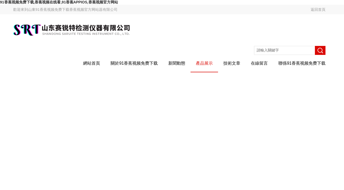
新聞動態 (176, 63)
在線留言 (259, 63)
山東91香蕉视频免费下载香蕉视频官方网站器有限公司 (72, 9)
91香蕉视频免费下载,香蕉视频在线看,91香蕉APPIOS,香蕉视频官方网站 (59, 2)
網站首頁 (91, 63)
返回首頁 (318, 9)
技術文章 (231, 63)
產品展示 (204, 63)
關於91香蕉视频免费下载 (134, 63)
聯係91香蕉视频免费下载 (301, 63)
